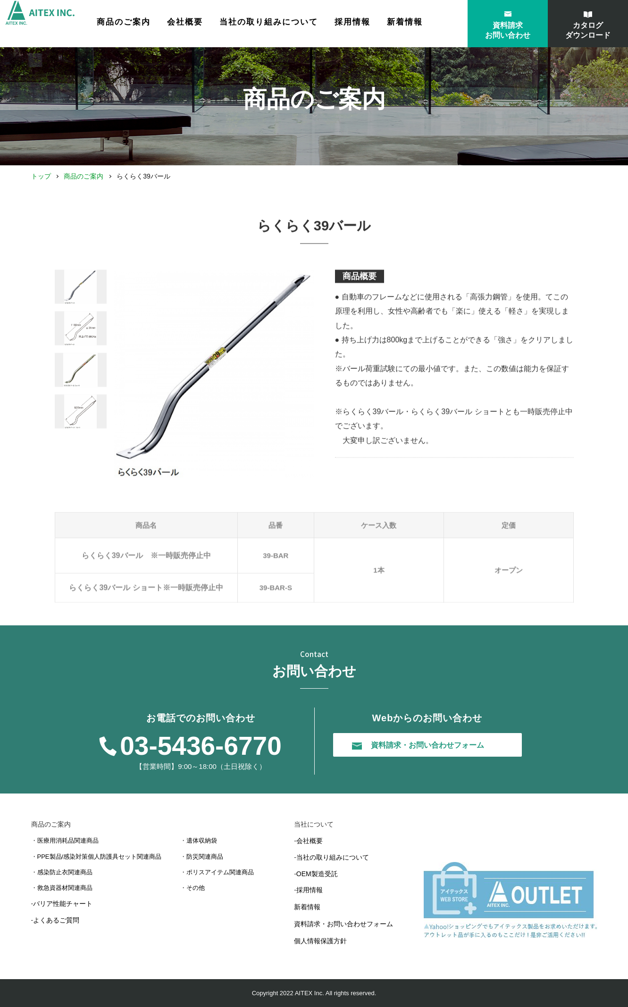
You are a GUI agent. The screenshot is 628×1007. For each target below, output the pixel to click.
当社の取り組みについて (297, 24)
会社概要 (213, 24)
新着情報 (433, 24)
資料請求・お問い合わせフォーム (343, 924)
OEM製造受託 (317, 874)
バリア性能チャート (62, 903)
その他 (195, 887)
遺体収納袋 (201, 840)
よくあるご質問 (56, 920)
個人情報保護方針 (320, 941)
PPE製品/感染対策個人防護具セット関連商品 (99, 856)
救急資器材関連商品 (64, 887)
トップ (41, 176)
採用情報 (381, 24)
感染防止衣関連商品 (64, 872)
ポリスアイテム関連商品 (220, 872)
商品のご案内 (83, 176)
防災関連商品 (204, 856)
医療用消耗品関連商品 (68, 840)
